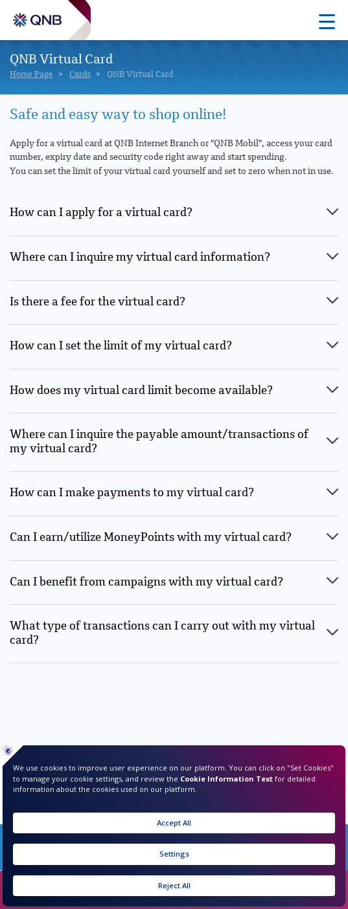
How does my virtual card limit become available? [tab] (141, 391)
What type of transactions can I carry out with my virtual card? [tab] (162, 633)
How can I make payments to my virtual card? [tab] (132, 493)
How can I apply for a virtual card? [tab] (101, 213)
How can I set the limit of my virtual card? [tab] (121, 346)
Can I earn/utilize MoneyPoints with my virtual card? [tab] (151, 537)
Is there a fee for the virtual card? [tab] (97, 302)
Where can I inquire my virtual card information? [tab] (140, 257)
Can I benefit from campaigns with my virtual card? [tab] (146, 582)
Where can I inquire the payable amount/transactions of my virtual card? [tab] (159, 442)
